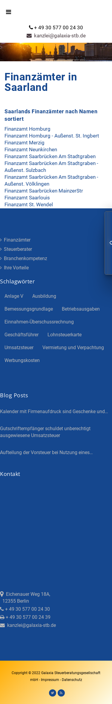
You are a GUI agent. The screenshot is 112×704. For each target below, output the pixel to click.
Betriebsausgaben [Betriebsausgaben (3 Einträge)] (81, 309)
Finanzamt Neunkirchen (30, 149)
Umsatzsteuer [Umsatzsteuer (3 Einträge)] (18, 347)
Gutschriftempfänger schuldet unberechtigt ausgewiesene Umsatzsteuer (45, 432)
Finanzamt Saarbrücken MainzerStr (43, 191)
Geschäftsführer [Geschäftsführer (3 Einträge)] (21, 335)
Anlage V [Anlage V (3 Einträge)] (13, 296)
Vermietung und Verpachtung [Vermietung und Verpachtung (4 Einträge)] (73, 347)
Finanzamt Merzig (24, 143)
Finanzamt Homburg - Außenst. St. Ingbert (51, 136)
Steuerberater (16, 249)
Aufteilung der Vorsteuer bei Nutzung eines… (46, 452)
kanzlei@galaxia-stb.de (56, 36)
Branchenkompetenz (23, 258)
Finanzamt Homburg (27, 129)
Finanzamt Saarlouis (27, 198)
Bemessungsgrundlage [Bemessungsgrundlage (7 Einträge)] (28, 309)
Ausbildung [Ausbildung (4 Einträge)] (44, 296)
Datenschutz (72, 680)
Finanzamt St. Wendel (28, 204)
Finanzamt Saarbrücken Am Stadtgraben (50, 156)
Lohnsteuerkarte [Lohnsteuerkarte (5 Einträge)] (64, 335)
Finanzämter (15, 240)
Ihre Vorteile (14, 268)
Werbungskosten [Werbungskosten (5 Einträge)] (22, 360)
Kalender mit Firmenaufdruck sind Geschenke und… (54, 411)
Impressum (50, 680)
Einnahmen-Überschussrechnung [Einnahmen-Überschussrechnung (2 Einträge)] (39, 322)
